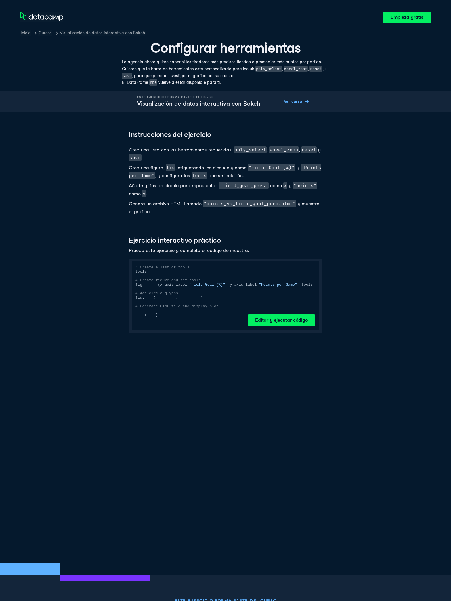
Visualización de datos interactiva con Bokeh (102, 33)
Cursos (45, 33)
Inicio (25, 33)
